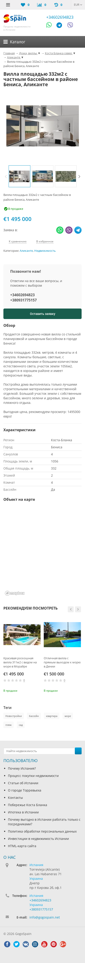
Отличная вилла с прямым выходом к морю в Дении (62, 662)
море (68, 716)
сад (21, 725)
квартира (51, 716)
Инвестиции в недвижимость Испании (38, 838)
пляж (8, 725)
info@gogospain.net (44, 917)
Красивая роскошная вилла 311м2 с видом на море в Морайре (20, 662)
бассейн (34, 716)
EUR (78, 5)
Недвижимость (45, 251)
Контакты (15, 797)
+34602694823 (59, 17)
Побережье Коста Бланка (27, 805)
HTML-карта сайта (22, 846)
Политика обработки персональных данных (42, 831)
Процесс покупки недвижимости (33, 776)
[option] (19, 176)
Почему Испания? (22, 768)
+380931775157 (23, 300)
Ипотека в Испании (23, 812)
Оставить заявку (42, 314)
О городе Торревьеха (24, 790)
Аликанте (26, 251)
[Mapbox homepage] (15, 593)
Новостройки (13, 716)
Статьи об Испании (23, 783)
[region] (42, 551)
